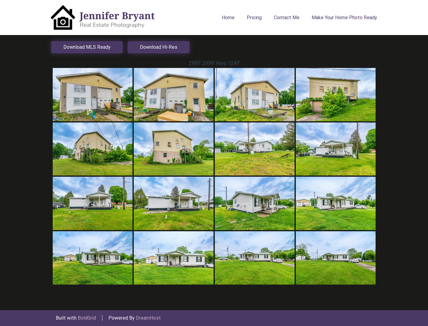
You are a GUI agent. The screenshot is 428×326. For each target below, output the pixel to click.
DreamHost (148, 318)
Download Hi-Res (158, 47)
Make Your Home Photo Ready (344, 17)
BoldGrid (87, 318)
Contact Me (286, 17)
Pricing (254, 17)
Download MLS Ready (87, 47)
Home (228, 17)
